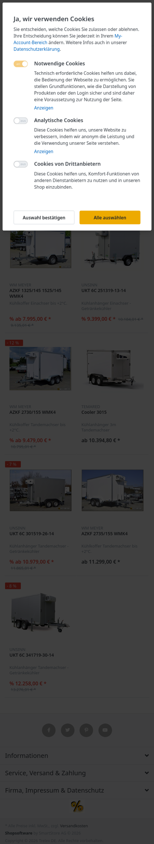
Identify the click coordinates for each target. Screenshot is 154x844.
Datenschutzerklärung (37, 49)
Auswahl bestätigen (44, 217)
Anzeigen (43, 108)
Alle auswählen (110, 217)
